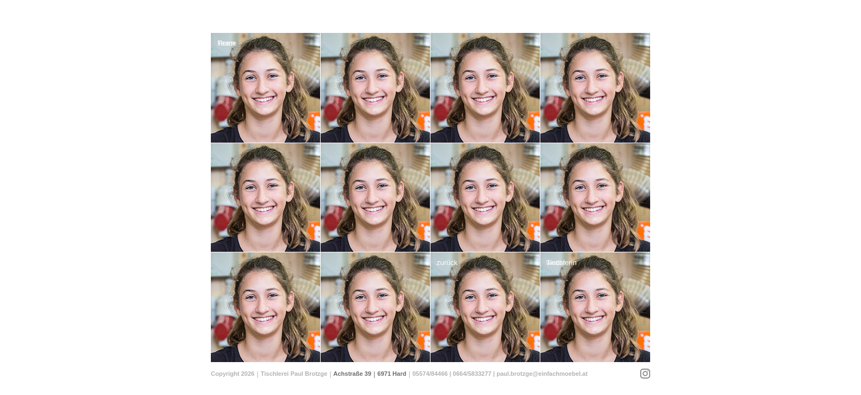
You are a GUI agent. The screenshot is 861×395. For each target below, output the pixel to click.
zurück (447, 262)
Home (227, 43)
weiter (556, 262)
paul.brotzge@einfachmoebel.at (542, 373)
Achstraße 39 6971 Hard (369, 373)
